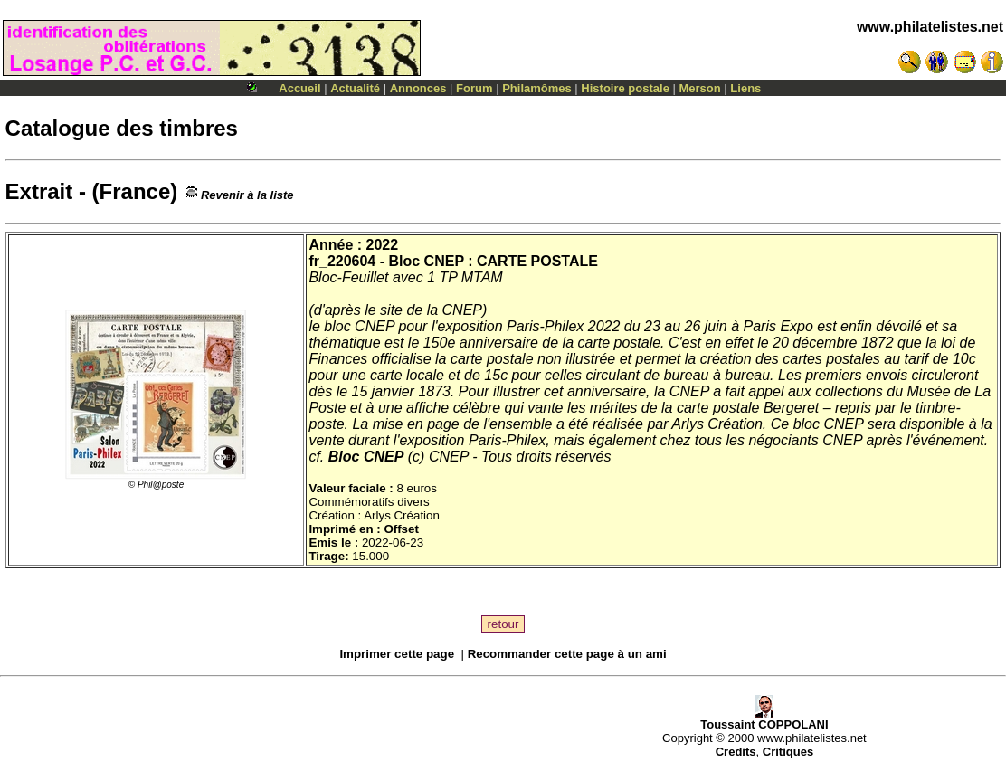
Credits (736, 751)
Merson (700, 88)
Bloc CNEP (366, 456)
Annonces (418, 88)
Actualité (355, 88)
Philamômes (537, 88)
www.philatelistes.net (930, 26)
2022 (382, 244)
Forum (474, 88)
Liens (745, 88)
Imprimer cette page (396, 654)
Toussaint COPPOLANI (764, 719)
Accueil (299, 88)
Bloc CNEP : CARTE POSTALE (492, 261)
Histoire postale (625, 88)
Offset (401, 529)
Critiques (788, 751)
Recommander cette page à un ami (567, 654)
